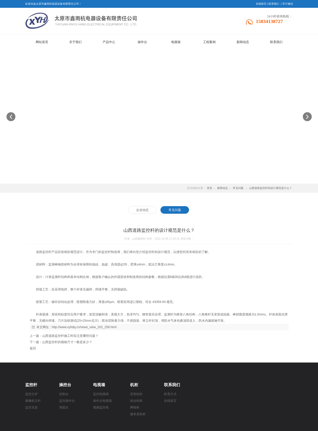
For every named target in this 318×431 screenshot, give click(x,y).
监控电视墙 (101, 394)
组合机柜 (136, 400)
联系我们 (273, 3)
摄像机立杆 (33, 400)
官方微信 (287, 3)
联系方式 (170, 394)
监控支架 (31, 407)
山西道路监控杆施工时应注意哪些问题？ (70, 336)
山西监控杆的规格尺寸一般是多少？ (67, 342)
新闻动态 (222, 188)
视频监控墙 (101, 407)
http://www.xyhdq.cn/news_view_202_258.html (84, 327)
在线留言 (261, 3)
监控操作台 (67, 400)
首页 (209, 188)
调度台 (64, 407)
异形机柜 (136, 394)
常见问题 (238, 188)
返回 (33, 348)
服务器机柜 (138, 414)
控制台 (64, 394)
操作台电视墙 (102, 400)
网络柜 (134, 407)
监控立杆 (31, 394)
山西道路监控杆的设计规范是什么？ (270, 188)
